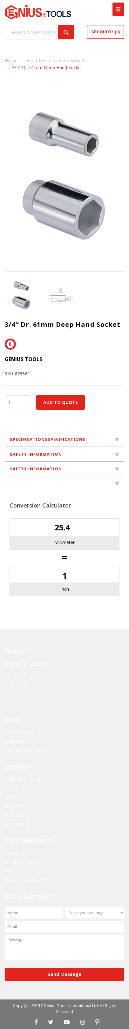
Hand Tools (38, 60)
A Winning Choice (22, 779)
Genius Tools (23, 359)
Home (11, 60)
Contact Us (16, 853)
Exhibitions (16, 741)
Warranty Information (27, 880)
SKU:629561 (17, 374)
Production (16, 815)
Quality (12, 797)
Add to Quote (60, 402)
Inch (64, 589)
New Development (24, 750)
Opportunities (19, 824)
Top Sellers (16, 693)
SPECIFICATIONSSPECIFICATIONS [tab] (64, 439)
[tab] (64, 481)
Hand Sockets (72, 60)
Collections (16, 673)
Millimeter (64, 542)
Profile (11, 788)
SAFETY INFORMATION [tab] (64, 454)
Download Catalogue (26, 664)
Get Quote (105, 32)
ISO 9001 (14, 806)
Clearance (15, 702)
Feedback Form (21, 862)
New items (16, 683)
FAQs (10, 871)
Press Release (19, 732)
